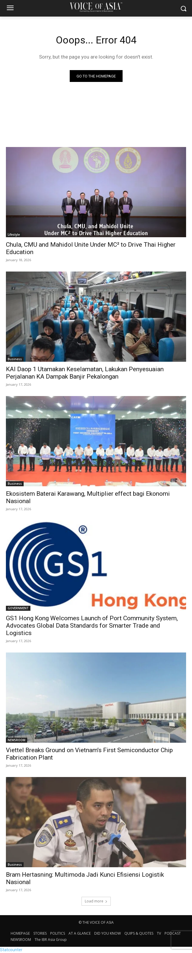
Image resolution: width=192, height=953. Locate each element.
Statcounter (11, 949)
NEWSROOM (16, 740)
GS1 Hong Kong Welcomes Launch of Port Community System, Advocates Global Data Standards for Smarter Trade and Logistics (92, 626)
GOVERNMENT (18, 608)
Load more (96, 901)
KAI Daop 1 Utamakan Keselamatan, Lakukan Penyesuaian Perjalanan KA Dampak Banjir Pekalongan (85, 373)
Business (15, 359)
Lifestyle (14, 234)
